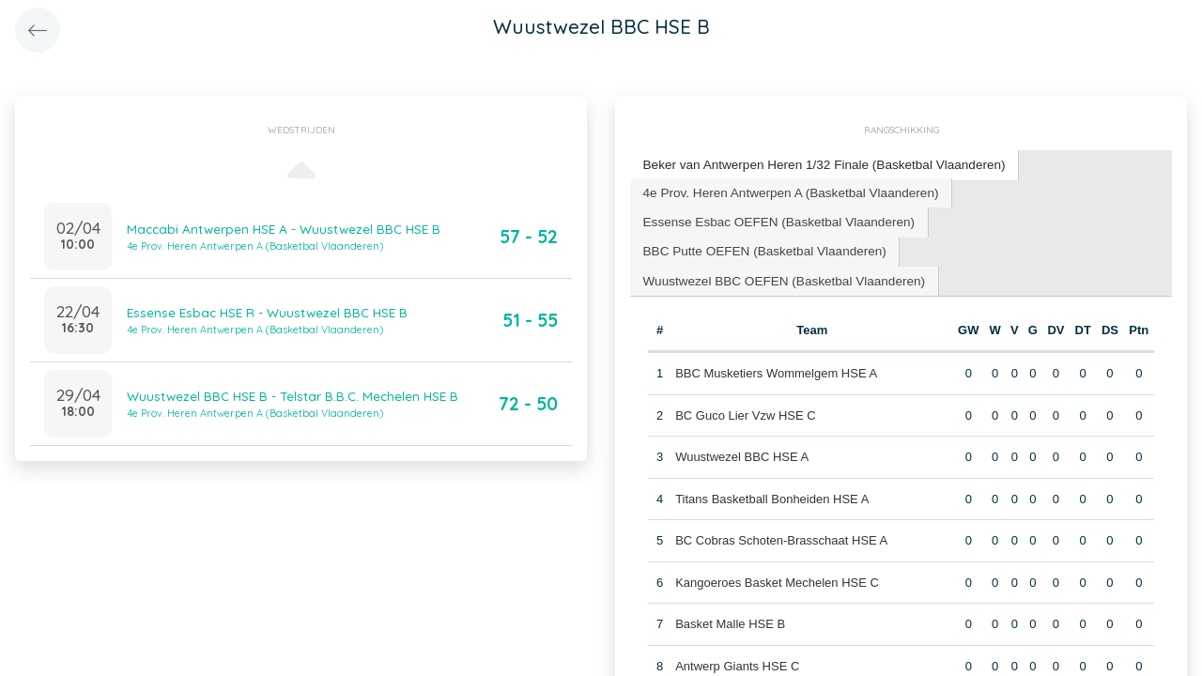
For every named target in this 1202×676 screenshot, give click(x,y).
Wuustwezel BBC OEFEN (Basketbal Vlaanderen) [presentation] (777, 275)
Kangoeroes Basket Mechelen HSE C (776, 575)
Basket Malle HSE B (729, 617)
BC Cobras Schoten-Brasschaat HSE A (780, 534)
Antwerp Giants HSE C (736, 659)
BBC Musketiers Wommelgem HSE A (775, 367)
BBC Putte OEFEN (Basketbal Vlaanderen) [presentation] (759, 246)
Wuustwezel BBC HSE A (741, 450)
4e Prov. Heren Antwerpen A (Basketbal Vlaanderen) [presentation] (784, 190)
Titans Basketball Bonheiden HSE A (771, 491)
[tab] (816, 164)
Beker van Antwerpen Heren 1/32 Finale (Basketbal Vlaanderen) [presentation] (816, 164)
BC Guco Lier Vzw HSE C (744, 408)
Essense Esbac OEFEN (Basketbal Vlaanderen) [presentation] (772, 218)
